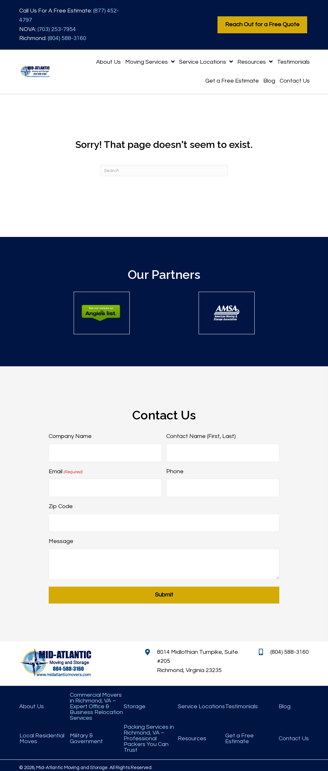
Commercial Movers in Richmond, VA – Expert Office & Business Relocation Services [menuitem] (96, 702)
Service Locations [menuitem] (201, 702)
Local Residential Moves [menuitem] (42, 734)
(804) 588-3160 (67, 38)
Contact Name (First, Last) (201, 436)
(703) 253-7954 (56, 29)
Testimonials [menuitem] (241, 702)
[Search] (164, 170)
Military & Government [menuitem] (86, 734)
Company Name (70, 436)
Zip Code (61, 503)
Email (65, 470)
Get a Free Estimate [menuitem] (239, 734)
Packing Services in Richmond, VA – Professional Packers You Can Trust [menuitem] (149, 734)
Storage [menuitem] (134, 702)
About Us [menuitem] (31, 702)
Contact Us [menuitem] (294, 734)
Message (61, 537)
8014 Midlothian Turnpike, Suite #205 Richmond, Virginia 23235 (197, 656)
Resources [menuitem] (192, 734)
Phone (175, 470)
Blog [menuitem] (285, 702)
